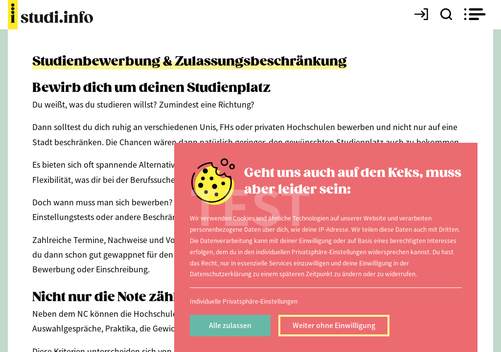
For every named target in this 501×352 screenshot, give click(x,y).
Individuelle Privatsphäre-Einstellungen (243, 301)
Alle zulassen (230, 325)
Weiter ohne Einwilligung (334, 325)
